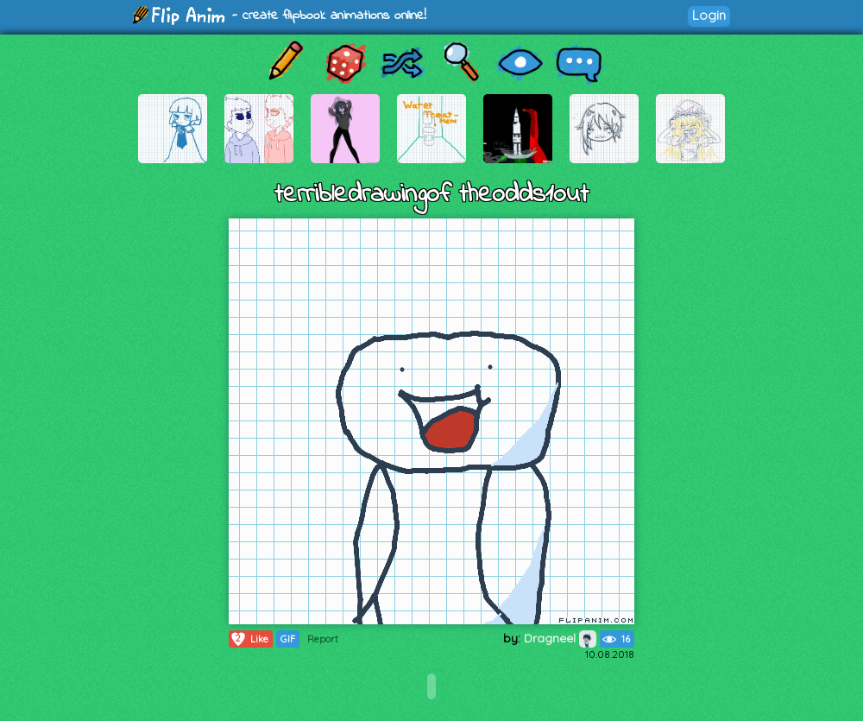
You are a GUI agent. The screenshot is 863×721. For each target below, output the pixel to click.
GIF (287, 639)
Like (249, 639)
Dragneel (560, 638)
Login (709, 15)
